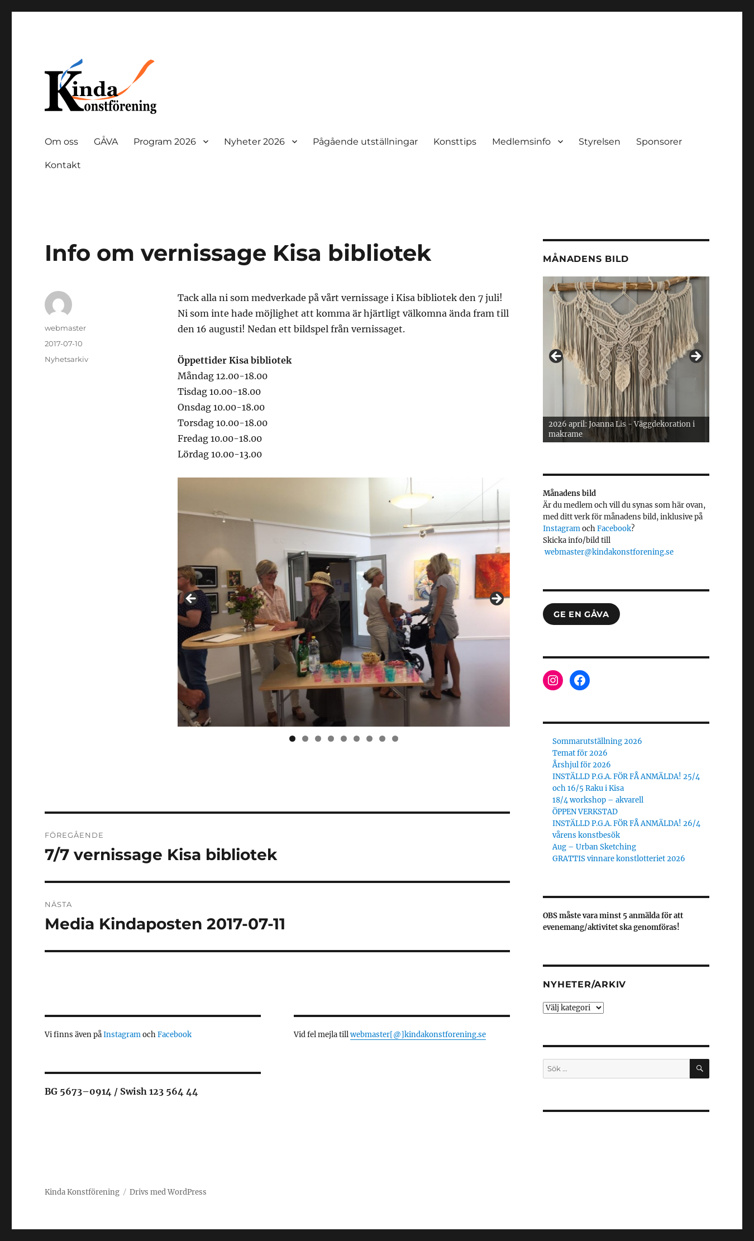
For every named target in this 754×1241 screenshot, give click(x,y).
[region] (344, 602)
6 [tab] (357, 739)
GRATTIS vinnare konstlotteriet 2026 (618, 858)
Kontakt (63, 165)
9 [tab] (395, 739)
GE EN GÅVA (581, 614)
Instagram (122, 1034)
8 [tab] (382, 739)
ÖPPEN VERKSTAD (585, 812)
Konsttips (454, 141)
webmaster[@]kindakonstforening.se (418, 1034)
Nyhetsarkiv (66, 359)
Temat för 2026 (580, 753)
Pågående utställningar (365, 141)
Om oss (61, 141)
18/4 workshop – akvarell (597, 800)
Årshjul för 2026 (581, 765)
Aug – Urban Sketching (594, 847)
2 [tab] (305, 739)
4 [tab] (331, 739)
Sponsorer (659, 141)
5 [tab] (344, 739)
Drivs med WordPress (168, 1192)
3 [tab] (318, 739)
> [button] (496, 599)
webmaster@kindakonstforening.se (609, 552)
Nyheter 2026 (254, 141)
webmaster (65, 327)
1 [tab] (292, 739)
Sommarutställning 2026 (597, 741)
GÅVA (106, 141)
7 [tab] (369, 739)
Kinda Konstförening (82, 1192)
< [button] (191, 599)
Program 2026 (164, 141)
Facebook (175, 1034)
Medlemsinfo (521, 141)
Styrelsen (600, 141)
